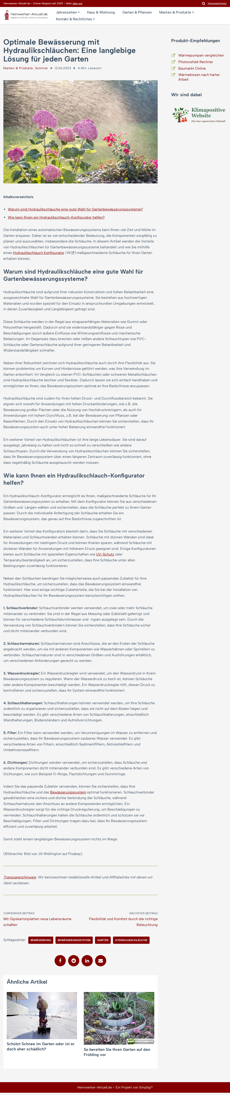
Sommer (41, 68)
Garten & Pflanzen (137, 12)
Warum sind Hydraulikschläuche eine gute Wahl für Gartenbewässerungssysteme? (75, 209)
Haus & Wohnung (101, 12)
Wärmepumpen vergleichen (201, 55)
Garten (102, 942)
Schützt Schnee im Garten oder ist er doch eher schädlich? (41, 1049)
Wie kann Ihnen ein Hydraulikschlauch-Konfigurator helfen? (56, 217)
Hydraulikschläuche (131, 942)
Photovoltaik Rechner (195, 62)
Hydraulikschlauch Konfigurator (38, 253)
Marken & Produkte (18, 68)
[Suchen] (203, 3)
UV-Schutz (105, 555)
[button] (79, 12)
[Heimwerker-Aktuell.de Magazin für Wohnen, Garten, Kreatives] (25, 16)
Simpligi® (146, 1090)
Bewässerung (41, 942)
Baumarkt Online (192, 68)
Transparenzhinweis (19, 879)
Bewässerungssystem (68, 794)
